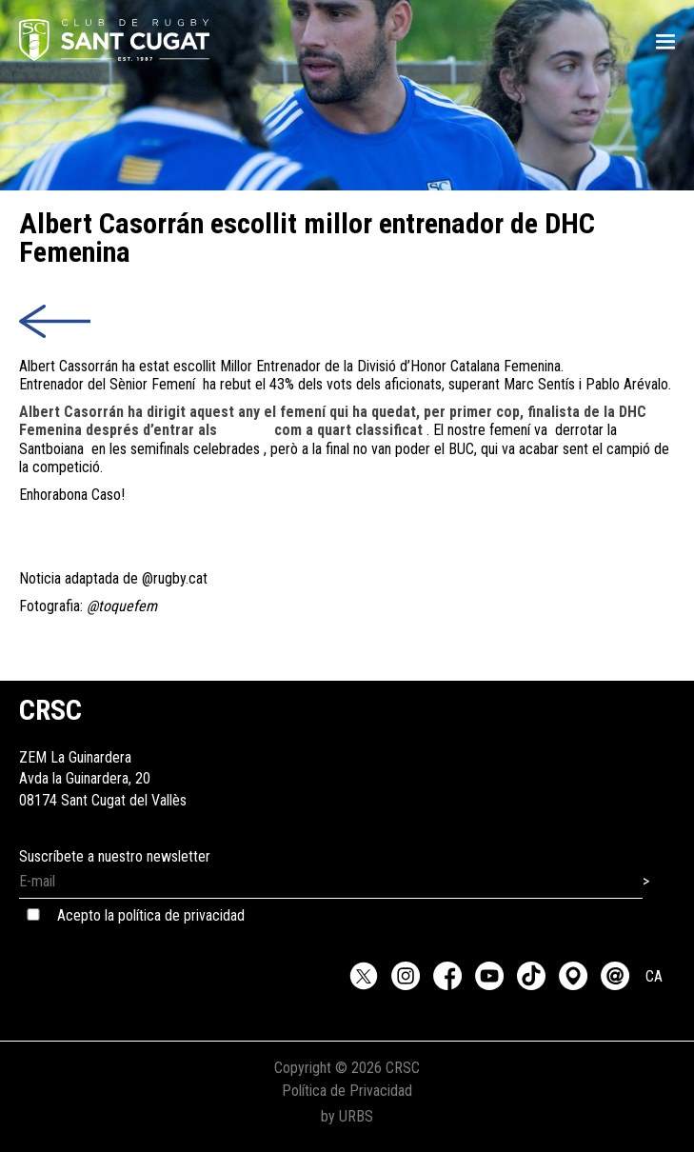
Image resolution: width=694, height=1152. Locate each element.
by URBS (347, 1116)
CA (654, 976)
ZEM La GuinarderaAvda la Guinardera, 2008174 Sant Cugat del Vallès (103, 757)
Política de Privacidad (347, 1091)
